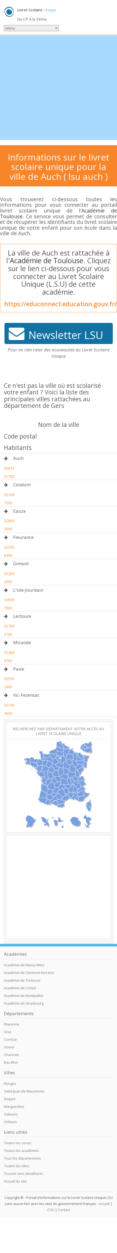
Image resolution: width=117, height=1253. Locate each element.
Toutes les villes (16, 1166)
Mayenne (11, 1024)
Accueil (104, 1203)
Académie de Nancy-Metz (24, 965)
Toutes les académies (21, 1150)
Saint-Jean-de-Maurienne (24, 1091)
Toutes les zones (17, 1143)
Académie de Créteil (20, 988)
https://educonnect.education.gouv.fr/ (60, 304)
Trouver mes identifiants (23, 1173)
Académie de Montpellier (24, 995)
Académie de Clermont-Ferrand (29, 972)
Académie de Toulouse (46, 260)
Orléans (10, 1121)
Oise (7, 1031)
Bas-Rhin (11, 1062)
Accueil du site (15, 1181)
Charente (11, 1054)
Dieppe (10, 1098)
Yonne (9, 1047)
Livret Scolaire (36, 9)
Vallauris (11, 1114)
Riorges (10, 1083)
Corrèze (10, 1039)
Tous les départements (22, 1158)
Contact (64, 1209)
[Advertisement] (49, 87)
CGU (50, 1209)
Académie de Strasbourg (23, 1003)
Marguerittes (14, 1106)
